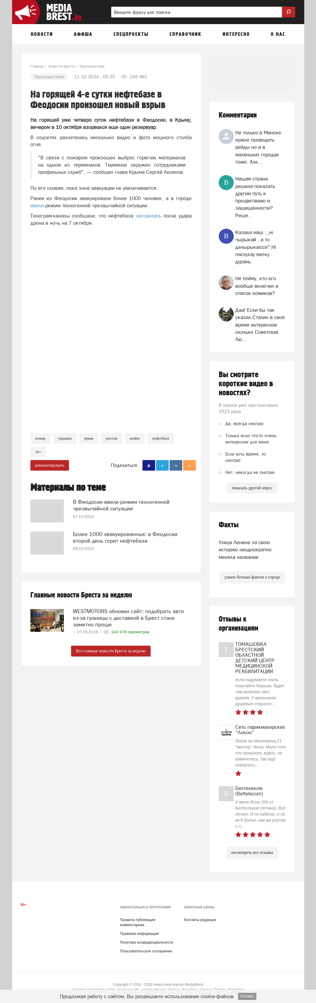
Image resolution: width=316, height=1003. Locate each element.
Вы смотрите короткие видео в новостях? (246, 383)
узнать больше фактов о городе (252, 577)
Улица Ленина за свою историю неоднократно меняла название (245, 549)
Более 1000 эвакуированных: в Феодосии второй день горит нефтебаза (125, 536)
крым (88, 438)
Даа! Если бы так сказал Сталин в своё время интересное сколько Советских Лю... (260, 324)
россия (111, 438)
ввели (37, 205)
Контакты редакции (200, 920)
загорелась (148, 216)
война (134, 438)
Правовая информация (139, 934)
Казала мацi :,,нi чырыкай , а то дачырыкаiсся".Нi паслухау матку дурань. (255, 247)
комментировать (49, 465)
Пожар (40, 438)
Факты (229, 525)
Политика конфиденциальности (146, 942)
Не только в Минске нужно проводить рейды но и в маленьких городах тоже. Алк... (258, 147)
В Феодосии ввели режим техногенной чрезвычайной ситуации (121, 504)
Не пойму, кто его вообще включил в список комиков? (256, 285)
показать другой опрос (252, 488)
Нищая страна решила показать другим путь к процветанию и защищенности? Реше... (255, 197)
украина (65, 438)
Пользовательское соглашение (146, 951)
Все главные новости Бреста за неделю (111, 650)
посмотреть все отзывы (252, 852)
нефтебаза (160, 438)
